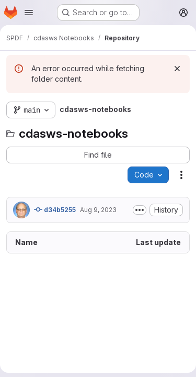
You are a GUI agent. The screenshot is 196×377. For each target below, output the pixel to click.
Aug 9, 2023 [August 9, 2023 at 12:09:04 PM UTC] (98, 210)
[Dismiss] (177, 68)
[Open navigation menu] (28, 12)
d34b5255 (55, 209)
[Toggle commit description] (139, 210)
